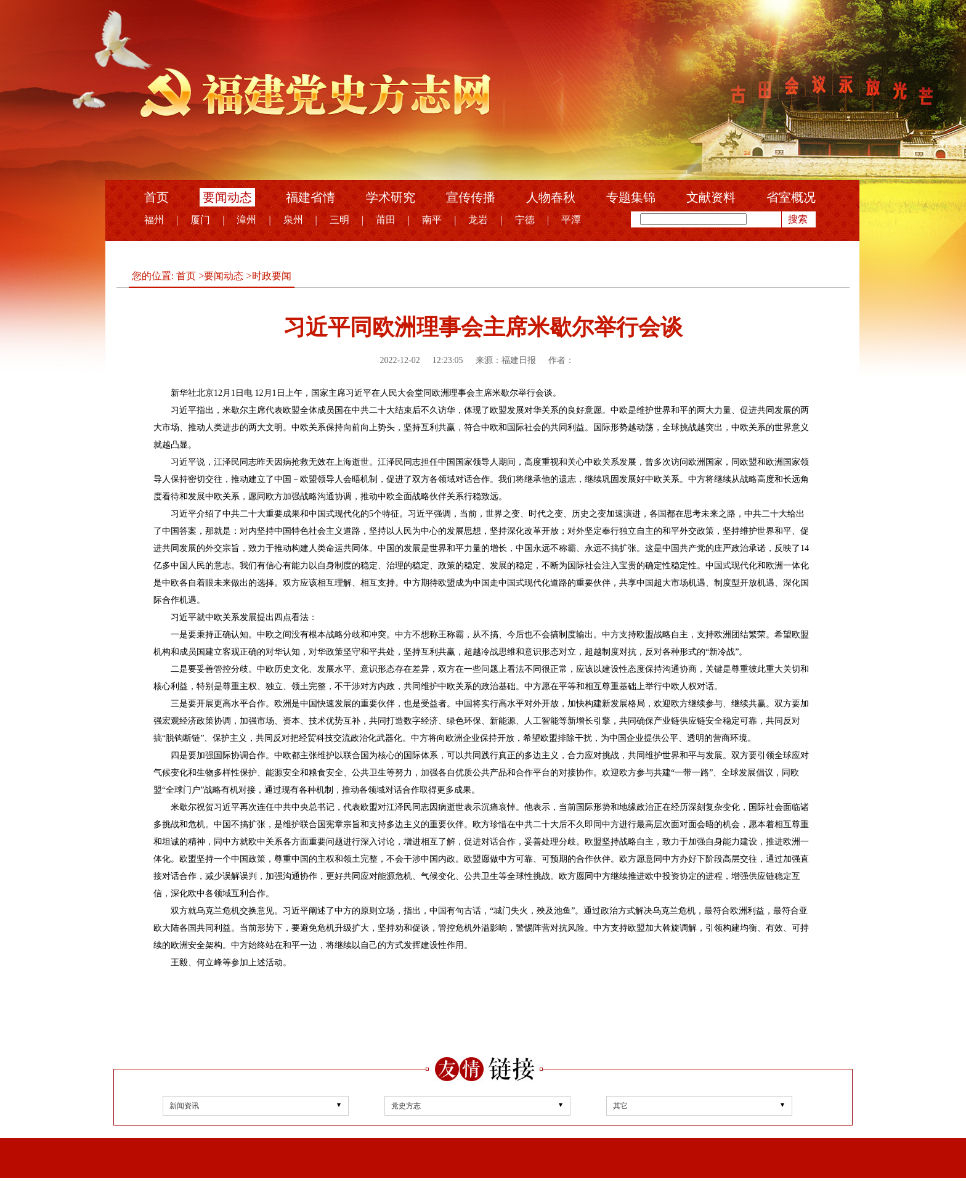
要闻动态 (227, 197)
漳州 (246, 220)
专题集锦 (631, 197)
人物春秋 (550, 197)
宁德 (525, 220)
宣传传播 (470, 197)
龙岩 (478, 220)
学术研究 (390, 197)
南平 (432, 220)
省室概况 (791, 197)
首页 (156, 197)
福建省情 (310, 197)
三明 (339, 220)
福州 (154, 220)
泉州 (293, 220)
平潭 (571, 220)
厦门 (200, 220)
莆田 (386, 220)
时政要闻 (271, 276)
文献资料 (711, 197)
